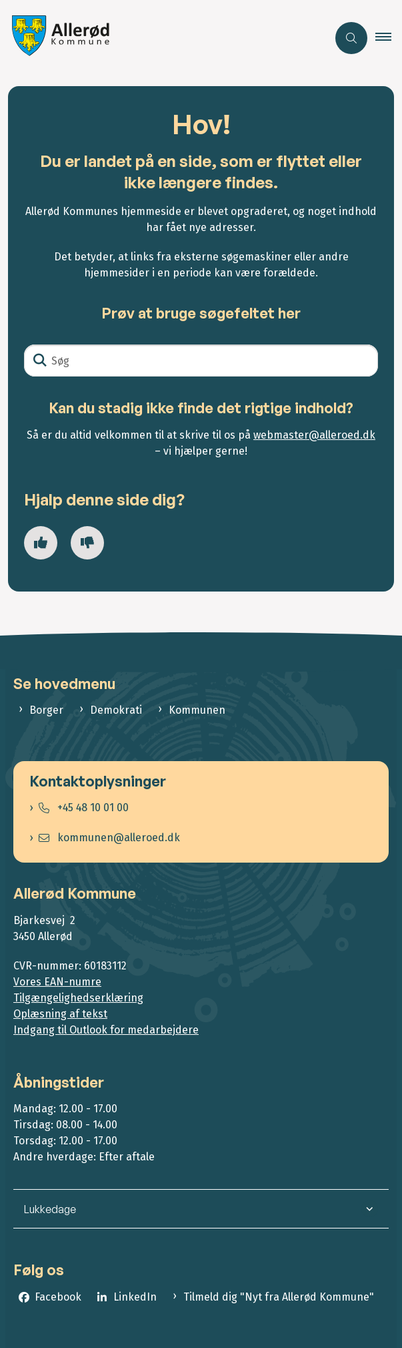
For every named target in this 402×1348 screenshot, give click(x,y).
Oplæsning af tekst (60, 1013)
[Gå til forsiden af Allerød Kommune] (57, 38)
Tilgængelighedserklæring (78, 997)
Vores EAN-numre (57, 981)
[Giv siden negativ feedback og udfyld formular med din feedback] (87, 542)
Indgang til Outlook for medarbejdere (106, 1030)
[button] (388, 38)
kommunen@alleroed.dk (109, 837)
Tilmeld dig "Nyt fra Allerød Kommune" (278, 1297)
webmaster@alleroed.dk (314, 435)
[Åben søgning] (351, 38)
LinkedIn (135, 1297)
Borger (46, 710)
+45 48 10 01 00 (84, 807)
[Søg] (201, 361)
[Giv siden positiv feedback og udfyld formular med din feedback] (40, 542)
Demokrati (116, 710)
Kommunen (197, 710)
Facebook (58, 1297)
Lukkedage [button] (50, 1209)
